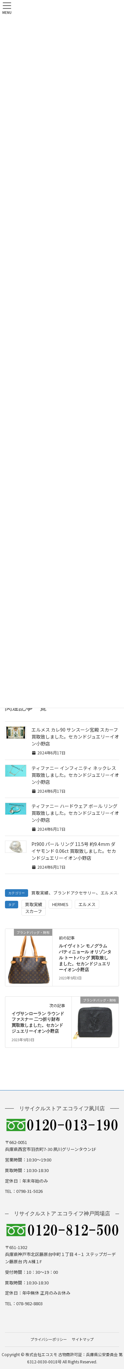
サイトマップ (83, 1339)
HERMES (60, 904)
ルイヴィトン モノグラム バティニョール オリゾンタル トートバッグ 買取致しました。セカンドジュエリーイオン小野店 (85, 958)
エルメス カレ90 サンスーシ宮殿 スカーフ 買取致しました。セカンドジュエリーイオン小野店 (75, 736)
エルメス (109, 893)
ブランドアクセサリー (74, 893)
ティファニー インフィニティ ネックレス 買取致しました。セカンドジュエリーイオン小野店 (75, 775)
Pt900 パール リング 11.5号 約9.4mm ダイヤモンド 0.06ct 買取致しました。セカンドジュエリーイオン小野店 (73, 851)
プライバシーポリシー (48, 1339)
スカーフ (33, 911)
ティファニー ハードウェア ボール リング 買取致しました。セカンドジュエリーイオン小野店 (75, 813)
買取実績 (40, 893)
